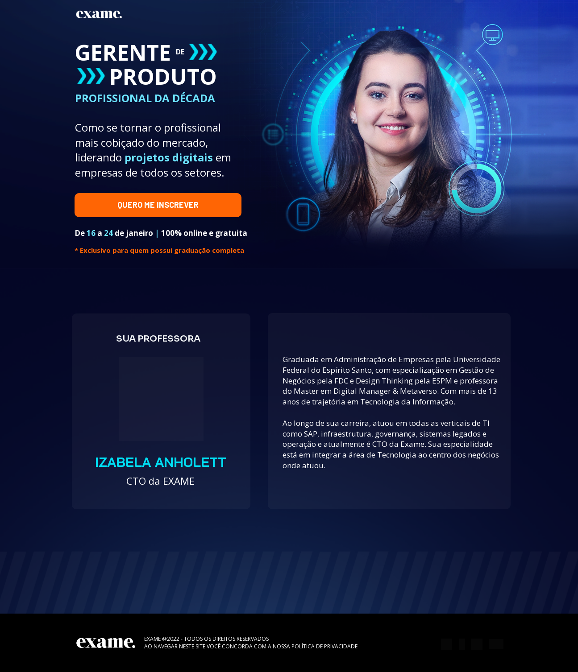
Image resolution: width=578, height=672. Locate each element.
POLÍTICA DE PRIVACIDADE (324, 646)
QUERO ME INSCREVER (158, 205)
